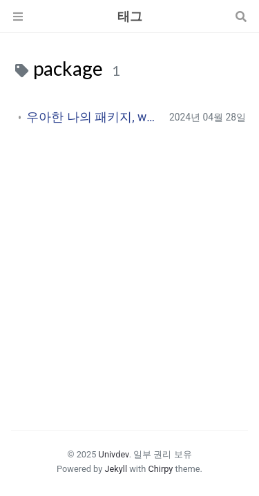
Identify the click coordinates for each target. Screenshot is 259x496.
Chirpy (160, 469)
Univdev (114, 454)
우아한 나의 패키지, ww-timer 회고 (92, 117)
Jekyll (115, 469)
